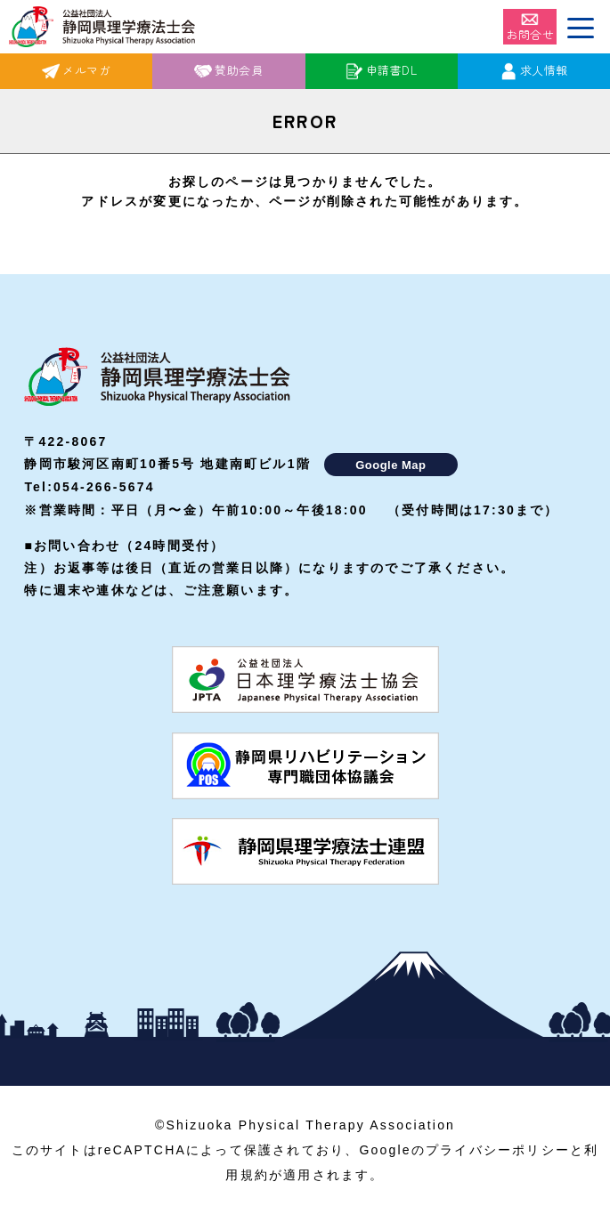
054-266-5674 (104, 487)
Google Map (390, 465)
